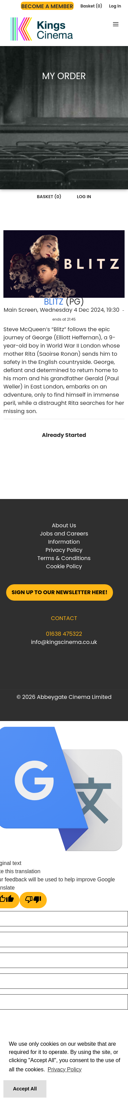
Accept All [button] (25, 1088)
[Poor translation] (33, 900)
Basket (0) (91, 6)
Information (64, 542)
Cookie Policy (64, 566)
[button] (116, 24)
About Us (64, 525)
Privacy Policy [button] (64, 1069)
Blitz (53, 301)
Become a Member (47, 6)
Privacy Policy (63, 550)
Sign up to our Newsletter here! (60, 592)
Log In (115, 6)
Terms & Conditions (64, 558)
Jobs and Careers (64, 534)
